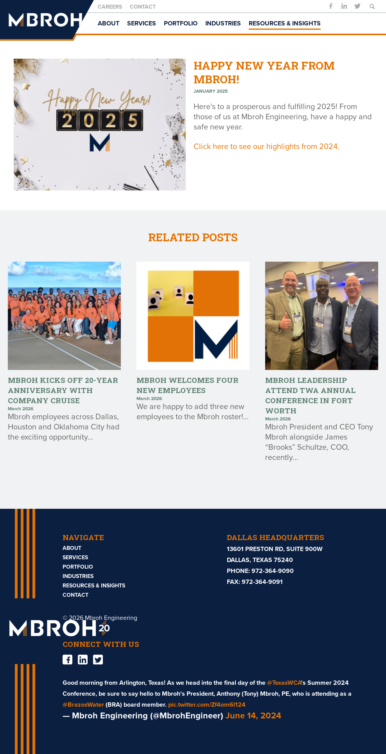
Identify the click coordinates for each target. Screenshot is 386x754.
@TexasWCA (284, 683)
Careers (110, 7)
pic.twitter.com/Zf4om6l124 (207, 705)
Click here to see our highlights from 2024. (266, 146)
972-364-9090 (272, 571)
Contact (143, 7)
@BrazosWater (83, 705)
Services (141, 23)
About (108, 23)
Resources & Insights (285, 23)
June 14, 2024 (253, 716)
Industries (223, 23)
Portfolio (180, 23)
